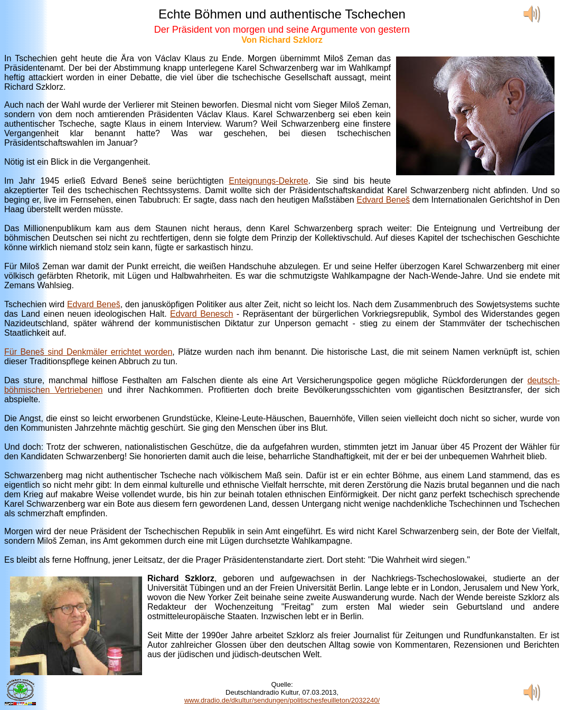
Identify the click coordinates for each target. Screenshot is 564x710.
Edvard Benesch (201, 313)
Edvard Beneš (383, 199)
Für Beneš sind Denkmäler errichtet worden (88, 351)
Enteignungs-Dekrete (268, 180)
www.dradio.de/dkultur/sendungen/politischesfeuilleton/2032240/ (282, 700)
